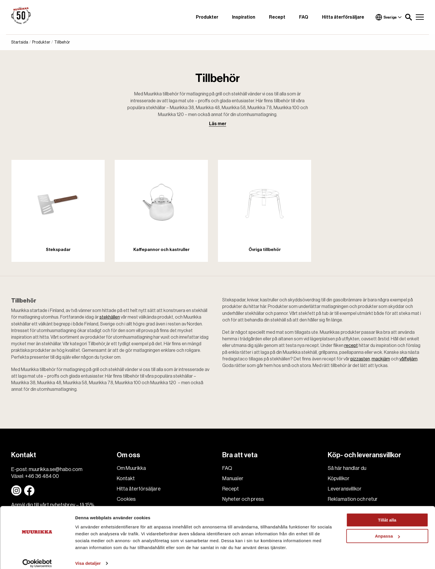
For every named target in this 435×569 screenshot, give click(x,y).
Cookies (126, 499)
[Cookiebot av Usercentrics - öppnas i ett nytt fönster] (37, 558)
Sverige (388, 17)
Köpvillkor (339, 478)
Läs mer (217, 123)
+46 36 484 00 (42, 476)
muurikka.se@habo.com (55, 469)
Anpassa (387, 530)
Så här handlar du (347, 468)
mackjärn (381, 359)
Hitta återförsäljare (343, 17)
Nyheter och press (243, 499)
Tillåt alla (387, 514)
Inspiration (243, 17)
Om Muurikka (131, 468)
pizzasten (360, 359)
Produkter (207, 17)
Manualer (232, 478)
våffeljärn (408, 359)
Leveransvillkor (345, 488)
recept (351, 345)
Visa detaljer (88, 557)
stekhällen (110, 317)
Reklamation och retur (353, 499)
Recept (277, 17)
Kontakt (126, 478)
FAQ (303, 17)
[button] (408, 17)
